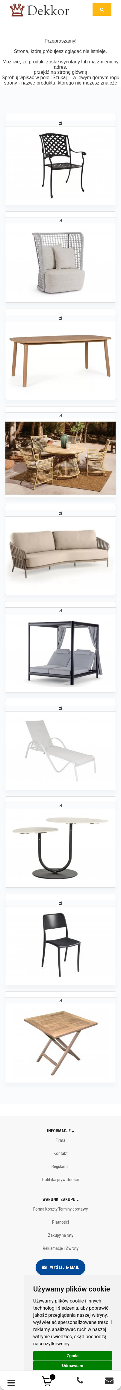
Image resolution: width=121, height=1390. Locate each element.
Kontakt (61, 1153)
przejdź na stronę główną (60, 72)
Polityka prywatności (60, 1179)
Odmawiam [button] (72, 1365)
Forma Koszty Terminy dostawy (60, 1209)
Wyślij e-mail (60, 1267)
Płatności (60, 1222)
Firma (60, 1140)
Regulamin (60, 1166)
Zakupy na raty (60, 1235)
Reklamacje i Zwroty (60, 1248)
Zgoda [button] (73, 1355)
